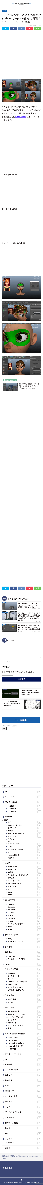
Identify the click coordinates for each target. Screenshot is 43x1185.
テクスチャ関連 (23, 969)
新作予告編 (24, 999)
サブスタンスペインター (24, 987)
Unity (24, 939)
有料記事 (23, 1064)
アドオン (11, 839)
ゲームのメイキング (23, 1112)
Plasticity (24, 904)
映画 (23, 1133)
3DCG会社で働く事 (24, 1046)
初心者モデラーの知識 (24, 1014)
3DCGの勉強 (24, 1040)
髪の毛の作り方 (24, 1011)
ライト (24, 822)
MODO (24, 915)
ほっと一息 (23, 1117)
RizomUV (24, 907)
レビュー (23, 1139)
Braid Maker (20, 117)
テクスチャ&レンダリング (24, 875)
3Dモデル (24, 956)
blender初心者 (24, 855)
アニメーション (24, 844)
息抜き (23, 1128)
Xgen (24, 892)
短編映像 (23, 1080)
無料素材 (23, 952)
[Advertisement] (21, 57)
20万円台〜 (24, 809)
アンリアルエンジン (24, 942)
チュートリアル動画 (24, 849)
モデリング (24, 828)
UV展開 (24, 831)
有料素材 (23, 947)
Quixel (24, 979)
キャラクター (24, 1020)
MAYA (4, 10)
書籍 (23, 1086)
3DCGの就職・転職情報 (23, 1034)
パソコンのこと (23, 802)
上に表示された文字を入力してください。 (19, 672)
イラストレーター (24, 976)
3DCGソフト (23, 900)
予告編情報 (23, 995)
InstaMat (24, 973)
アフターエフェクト (23, 1054)
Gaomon (24, 1143)
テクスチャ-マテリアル (24, 959)
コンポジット (24, 846)
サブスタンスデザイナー (24, 990)
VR (23, 1059)
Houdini (24, 927)
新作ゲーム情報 (23, 1123)
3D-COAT (24, 918)
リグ (24, 852)
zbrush (24, 921)
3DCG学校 (24, 1049)
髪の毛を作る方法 (24, 884)
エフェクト (24, 836)
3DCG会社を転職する (24, 1043)
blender (8, 817)
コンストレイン (24, 881)
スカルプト (24, 858)
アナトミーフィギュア (24, 1025)
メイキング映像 (23, 1096)
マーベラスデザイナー (24, 924)
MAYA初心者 (24, 867)
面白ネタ (23, 1102)
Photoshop (24, 984)
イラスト (23, 1107)
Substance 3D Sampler (24, 982)
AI (23, 792)
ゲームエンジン (23, 935)
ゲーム (24, 1002)
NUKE (24, 929)
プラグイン (24, 886)
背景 (24, 1028)
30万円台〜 (24, 811)
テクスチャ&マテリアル (24, 834)
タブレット (23, 797)
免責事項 (8, 1168)
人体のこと (24, 1023)
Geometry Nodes (24, 825)
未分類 (23, 1148)
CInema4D (24, 910)
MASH (24, 895)
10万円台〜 (24, 806)
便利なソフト (23, 1091)
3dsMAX (24, 913)
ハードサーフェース (24, 1017)
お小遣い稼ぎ (24, 1038)
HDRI (23, 964)
